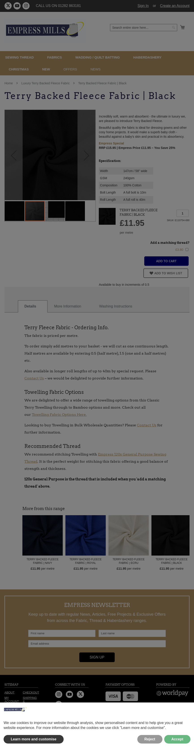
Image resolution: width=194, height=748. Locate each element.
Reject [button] (149, 739)
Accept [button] (177, 739)
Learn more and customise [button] (33, 739)
